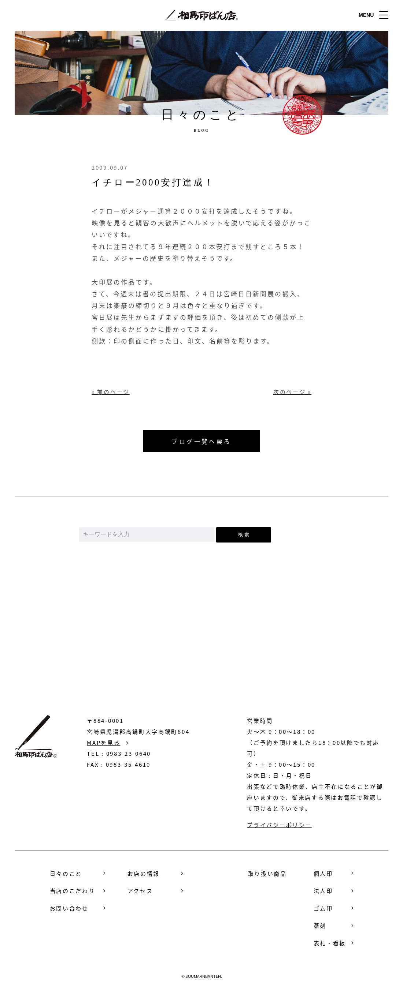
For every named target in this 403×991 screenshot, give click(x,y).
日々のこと (66, 873)
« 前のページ (111, 392)
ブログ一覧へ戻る (201, 441)
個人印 (323, 873)
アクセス (140, 891)
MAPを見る (103, 742)
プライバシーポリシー (279, 825)
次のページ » (292, 392)
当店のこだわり (72, 891)
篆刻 (320, 925)
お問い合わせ (201, 657)
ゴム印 (323, 908)
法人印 (323, 891)
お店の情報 (143, 873)
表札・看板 (330, 943)
